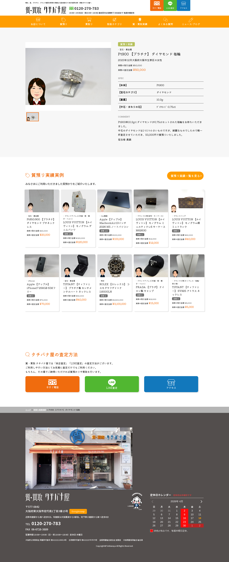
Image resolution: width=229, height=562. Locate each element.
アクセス (183, 8)
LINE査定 (170, 8)
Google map (78, 511)
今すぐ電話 (156, 8)
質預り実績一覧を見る (185, 176)
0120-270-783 (46, 523)
